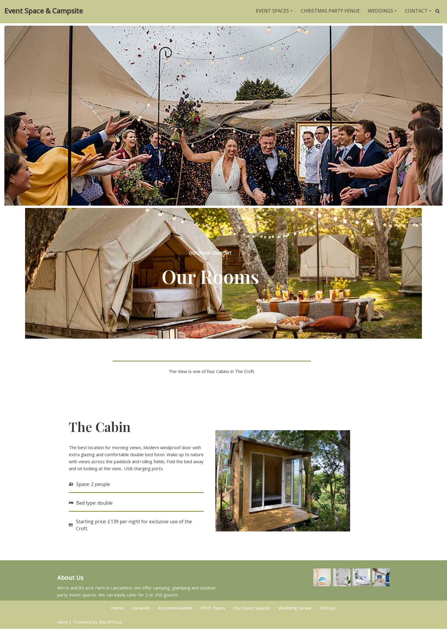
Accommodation (175, 616)
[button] (291, 11)
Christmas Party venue (330, 11)
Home (117, 616)
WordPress (110, 630)
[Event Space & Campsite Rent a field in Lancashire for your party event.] (43, 10)
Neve (62, 630)
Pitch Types (213, 616)
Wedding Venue (295, 616)
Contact (327, 616)
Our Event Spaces (251, 616)
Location (141, 616)
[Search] (437, 11)
